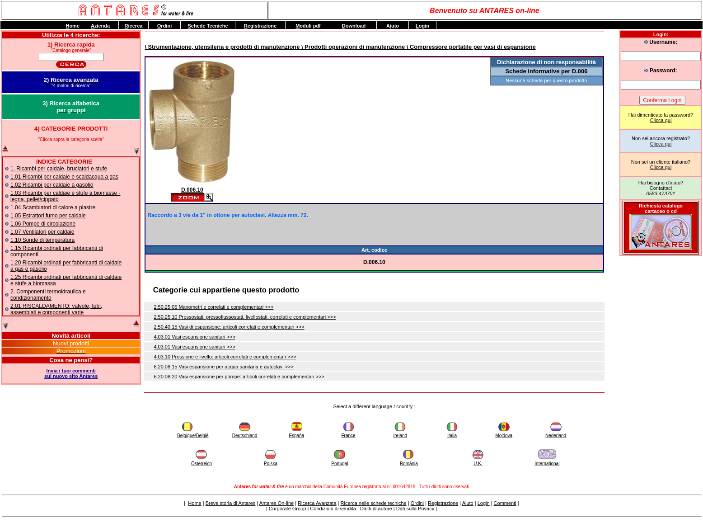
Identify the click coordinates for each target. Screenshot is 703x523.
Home (194, 503)
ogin (422, 25)
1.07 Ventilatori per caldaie (42, 232)
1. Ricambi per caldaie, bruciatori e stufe (58, 168)
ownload (354, 25)
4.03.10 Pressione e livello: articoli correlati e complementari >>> (225, 356)
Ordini (417, 503)
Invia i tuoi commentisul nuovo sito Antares (71, 373)
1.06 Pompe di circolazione (42, 224)
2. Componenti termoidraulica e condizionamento (48, 294)
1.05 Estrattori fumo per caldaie (48, 215)
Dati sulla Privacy (415, 508)
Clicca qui (661, 120)
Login (484, 503)
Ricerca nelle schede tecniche (374, 503)
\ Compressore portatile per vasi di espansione (470, 46)
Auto (392, 25)
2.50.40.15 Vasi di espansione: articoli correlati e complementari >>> (229, 327)
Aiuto (467, 503)
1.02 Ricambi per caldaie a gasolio (51, 185)
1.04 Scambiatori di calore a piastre (52, 207)
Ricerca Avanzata (317, 503)
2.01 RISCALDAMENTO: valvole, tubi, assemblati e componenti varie (56, 309)
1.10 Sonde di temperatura (42, 240)
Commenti (505, 503)
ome (73, 25)
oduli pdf (308, 25)
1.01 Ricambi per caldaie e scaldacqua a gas (64, 177)
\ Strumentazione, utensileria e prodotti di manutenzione (222, 46)
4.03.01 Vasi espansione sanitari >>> (194, 336)
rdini (164, 25)
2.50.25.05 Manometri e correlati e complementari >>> (213, 307)
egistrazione (260, 25)
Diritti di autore (376, 508)
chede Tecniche (207, 25)
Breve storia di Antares (231, 503)
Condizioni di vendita (332, 508)
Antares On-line (276, 503)
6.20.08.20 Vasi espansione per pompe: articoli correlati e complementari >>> (239, 376)
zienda (100, 25)
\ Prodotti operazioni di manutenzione (352, 46)
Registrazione (443, 503)
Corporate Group (287, 508)
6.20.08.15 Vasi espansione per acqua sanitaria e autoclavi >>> (224, 366)
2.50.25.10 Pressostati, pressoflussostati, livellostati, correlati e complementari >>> (245, 317)
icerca (134, 25)
